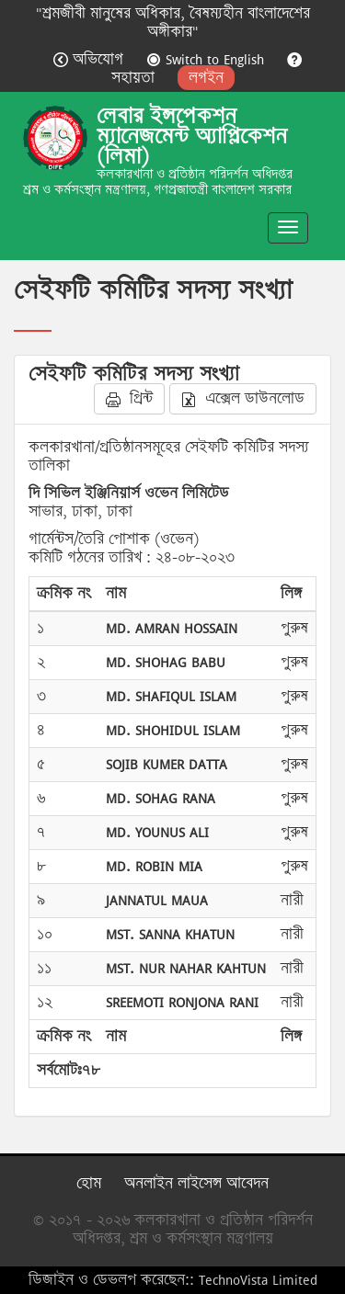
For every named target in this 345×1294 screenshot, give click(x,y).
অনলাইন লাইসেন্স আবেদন (196, 1183)
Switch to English (207, 59)
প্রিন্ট (129, 398)
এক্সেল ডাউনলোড (243, 398)
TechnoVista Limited (258, 1279)
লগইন (206, 77)
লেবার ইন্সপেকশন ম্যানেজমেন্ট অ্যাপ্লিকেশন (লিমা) (192, 136)
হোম (88, 1183)
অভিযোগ (90, 59)
